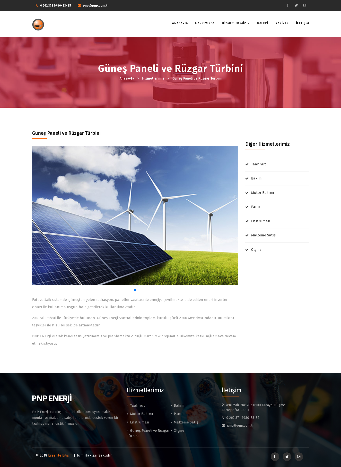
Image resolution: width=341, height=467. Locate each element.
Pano (255, 207)
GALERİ (262, 23)
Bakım (256, 178)
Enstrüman (260, 221)
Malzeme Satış (263, 235)
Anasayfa (127, 78)
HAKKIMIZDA (205, 23)
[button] (135, 290)
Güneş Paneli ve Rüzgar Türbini (197, 78)
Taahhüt (258, 164)
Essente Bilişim (60, 455)
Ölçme (256, 249)
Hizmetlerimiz (153, 78)
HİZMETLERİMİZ (234, 23)
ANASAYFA (180, 23)
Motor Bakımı (262, 192)
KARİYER (282, 23)
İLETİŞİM (302, 23)
